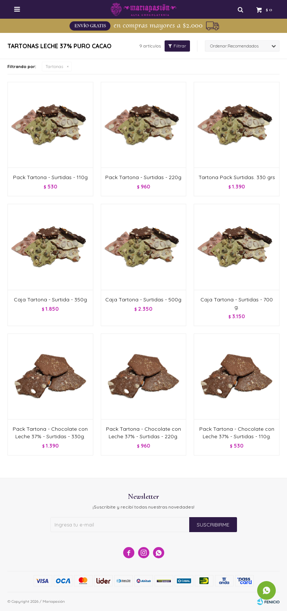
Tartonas (54, 66)
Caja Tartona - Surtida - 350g (50, 299)
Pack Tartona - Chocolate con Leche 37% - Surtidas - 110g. (236, 433)
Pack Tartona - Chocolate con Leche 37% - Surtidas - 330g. (50, 433)
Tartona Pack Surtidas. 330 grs (237, 177)
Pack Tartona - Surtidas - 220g (143, 177)
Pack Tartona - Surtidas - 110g (50, 177)
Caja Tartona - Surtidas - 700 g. (236, 303)
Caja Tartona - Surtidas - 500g (143, 299)
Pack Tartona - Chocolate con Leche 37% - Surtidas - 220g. (143, 433)
